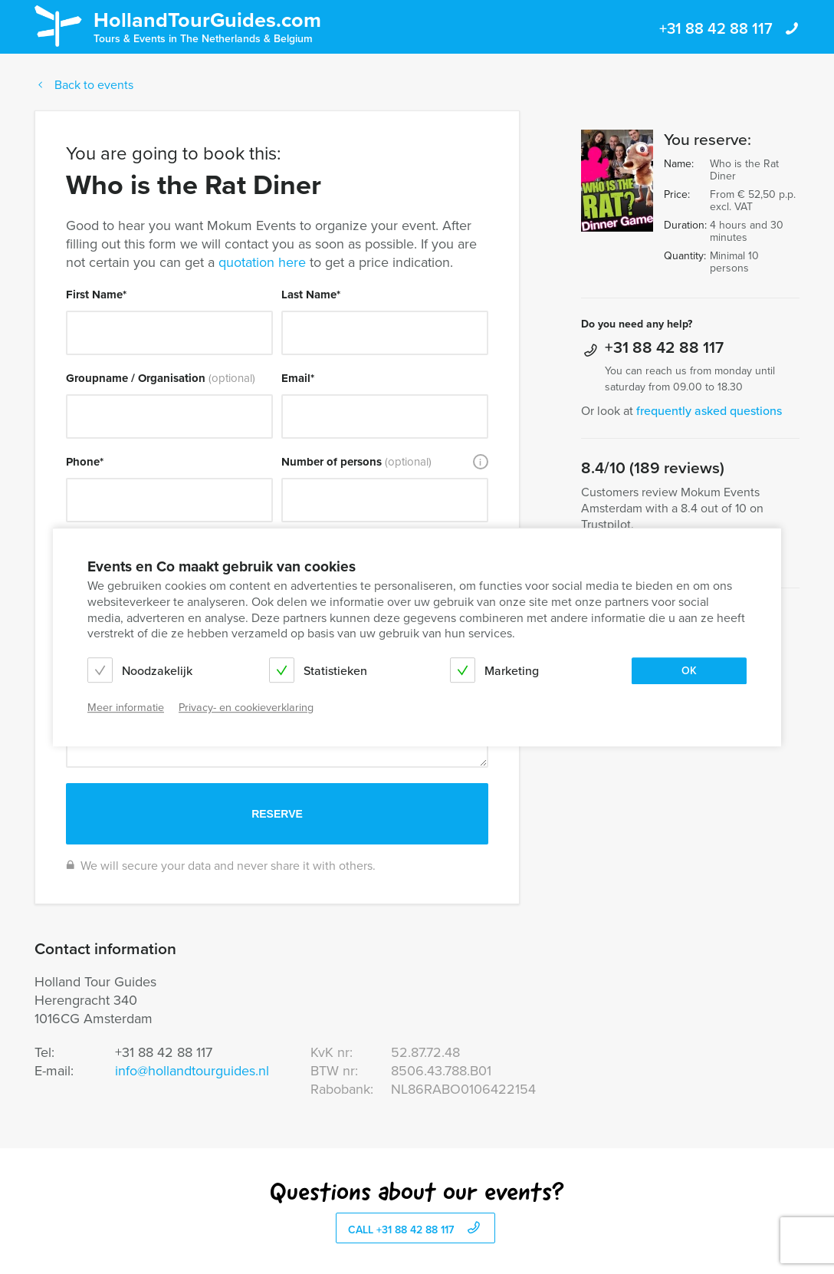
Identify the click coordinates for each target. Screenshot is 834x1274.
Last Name (310, 294)
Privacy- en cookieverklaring (246, 708)
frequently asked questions (709, 410)
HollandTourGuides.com (207, 25)
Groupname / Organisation (160, 378)
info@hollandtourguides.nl (192, 1071)
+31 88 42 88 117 (729, 28)
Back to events (83, 85)
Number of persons (356, 461)
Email (297, 378)
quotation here (262, 262)
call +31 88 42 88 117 (416, 1229)
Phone (84, 461)
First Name (96, 294)
